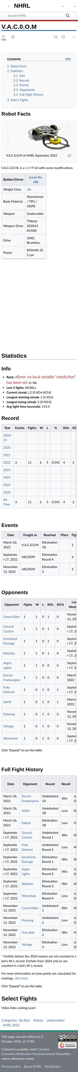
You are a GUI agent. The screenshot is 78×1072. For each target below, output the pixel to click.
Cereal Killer (11, 617)
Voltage (8, 726)
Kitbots (38, 1020)
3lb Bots (24, 1020)
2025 (6, 485)
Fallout (26, 823)
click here (21, 978)
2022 (6, 462)
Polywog (9, 714)
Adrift (7, 702)
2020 (6, 447)
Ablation (9, 653)
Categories (8, 1020)
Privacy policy (10, 1066)
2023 (6, 470)
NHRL (22, 5)
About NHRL (32, 1066)
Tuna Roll (28, 932)
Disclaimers (52, 1066)
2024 (6, 477)
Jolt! (28, 168)
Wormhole (10, 738)
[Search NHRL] (39, 15)
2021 (6, 455)
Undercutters (55, 1020)
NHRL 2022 (11, 1025)
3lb (29, 189)
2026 (6, 492)
